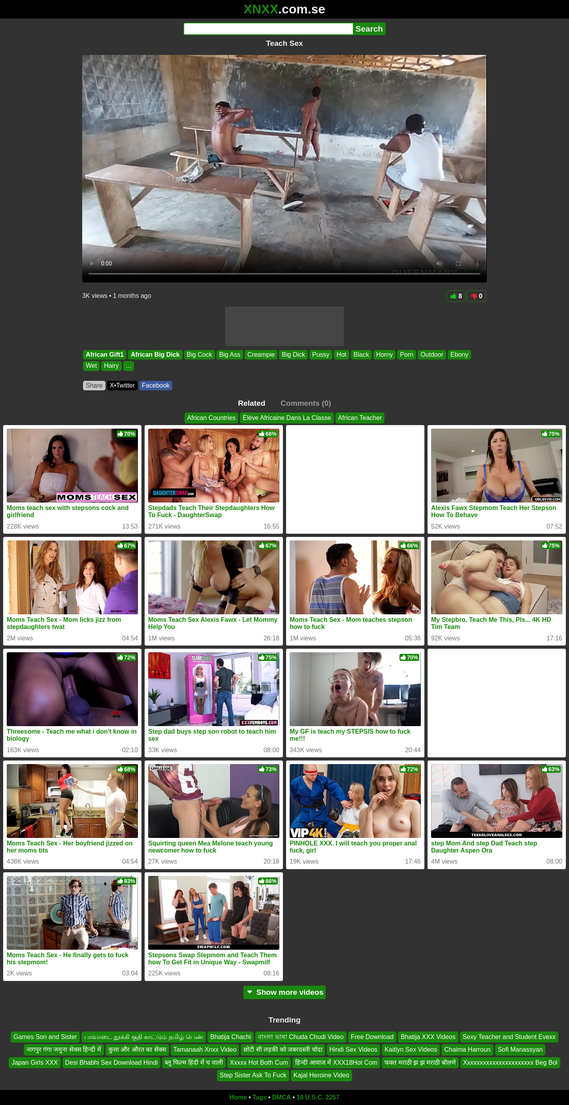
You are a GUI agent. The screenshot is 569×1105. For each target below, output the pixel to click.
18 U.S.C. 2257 (317, 1097)
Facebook (156, 385)
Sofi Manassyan (520, 1049)
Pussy (321, 354)
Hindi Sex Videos (354, 1049)
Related (251, 403)
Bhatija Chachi (230, 1036)
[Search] (268, 29)
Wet (91, 366)
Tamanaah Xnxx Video (205, 1049)
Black (361, 354)
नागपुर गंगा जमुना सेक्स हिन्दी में (63, 1049)
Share (94, 385)
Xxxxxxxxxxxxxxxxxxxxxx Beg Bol (510, 1062)
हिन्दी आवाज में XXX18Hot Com (336, 1062)
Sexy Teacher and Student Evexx (509, 1036)
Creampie (261, 354)
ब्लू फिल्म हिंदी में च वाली (193, 1062)
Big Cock (199, 354)
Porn (406, 354)
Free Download (372, 1036)
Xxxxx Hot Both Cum (259, 1062)
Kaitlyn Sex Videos (410, 1049)
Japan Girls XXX (34, 1062)
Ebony (459, 354)
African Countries (211, 417)
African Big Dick (155, 354)
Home (238, 1097)
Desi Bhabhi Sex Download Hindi (111, 1062)
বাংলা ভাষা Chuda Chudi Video (300, 1036)
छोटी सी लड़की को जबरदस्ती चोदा (282, 1049)
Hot (342, 354)
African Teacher (360, 417)
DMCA (281, 1097)
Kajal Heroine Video (321, 1075)
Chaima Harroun (467, 1049)
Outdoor (431, 354)
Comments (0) (306, 403)
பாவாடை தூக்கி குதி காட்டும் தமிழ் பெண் (143, 1036)
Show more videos (285, 992)
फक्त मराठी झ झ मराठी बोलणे (420, 1062)
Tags (259, 1097)
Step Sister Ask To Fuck (253, 1075)
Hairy (111, 366)
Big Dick (293, 354)
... (128, 366)
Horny (384, 354)
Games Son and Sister (45, 1036)
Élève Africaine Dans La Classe (287, 417)
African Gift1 (105, 354)
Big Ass (229, 354)
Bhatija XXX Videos (428, 1036)
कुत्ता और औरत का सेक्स (137, 1049)
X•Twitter (122, 385)
